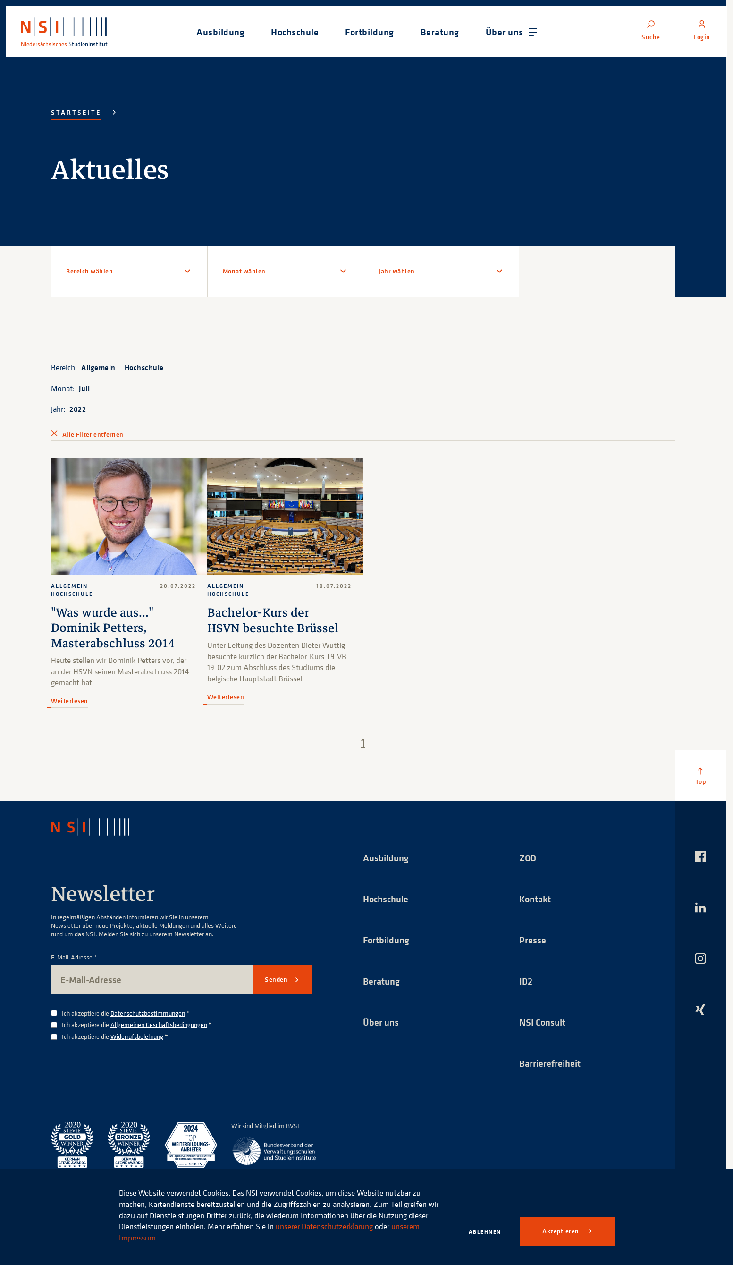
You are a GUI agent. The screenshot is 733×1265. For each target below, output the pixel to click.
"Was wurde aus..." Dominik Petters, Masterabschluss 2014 (113, 628)
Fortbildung (386, 940)
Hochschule (144, 367)
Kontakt (535, 898)
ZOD (527, 857)
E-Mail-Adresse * (74, 957)
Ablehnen (485, 1232)
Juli (84, 388)
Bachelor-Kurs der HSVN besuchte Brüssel (273, 620)
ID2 (525, 981)
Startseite (76, 112)
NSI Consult (542, 1022)
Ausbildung (386, 857)
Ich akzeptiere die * (126, 1014)
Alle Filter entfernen (92, 434)
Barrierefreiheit (550, 1063)
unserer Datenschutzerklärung (324, 1226)
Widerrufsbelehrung (136, 1036)
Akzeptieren (561, 1231)
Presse (532, 940)
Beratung (381, 981)
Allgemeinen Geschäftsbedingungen (158, 1024)
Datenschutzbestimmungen (147, 1013)
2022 (77, 409)
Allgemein (98, 367)
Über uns (381, 1022)
